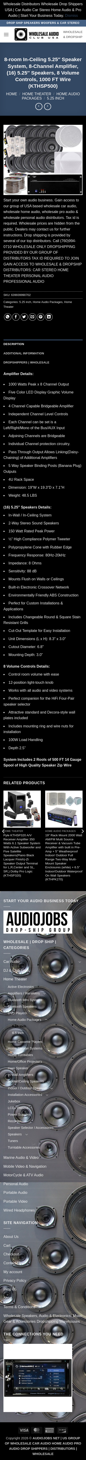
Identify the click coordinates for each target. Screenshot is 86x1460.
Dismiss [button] (71, 16)
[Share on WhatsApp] (7, 317)
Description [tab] (13, 344)
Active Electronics (21, 987)
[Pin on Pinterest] (40, 317)
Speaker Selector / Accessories (30, 1127)
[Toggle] (80, 961)
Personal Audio (15, 1184)
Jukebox (14, 1101)
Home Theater (36, 94)
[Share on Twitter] (24, 317)
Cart (6, 1245)
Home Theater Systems (25, 1048)
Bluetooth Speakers (22, 1006)
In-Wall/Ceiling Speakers (26, 1081)
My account (12, 1272)
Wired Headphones (19, 1210)
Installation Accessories (25, 1095)
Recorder (14, 1121)
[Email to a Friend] (32, 317)
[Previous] (3, 840)
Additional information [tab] (23, 353)
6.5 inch (18, 1033)
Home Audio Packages (47, 302)
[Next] (82, 840)
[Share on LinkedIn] (49, 317)
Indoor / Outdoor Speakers (27, 1088)
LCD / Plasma (18, 1108)
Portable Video (15, 1201)
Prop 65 (9, 1289)
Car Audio (11, 962)
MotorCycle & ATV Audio (23, 1175)
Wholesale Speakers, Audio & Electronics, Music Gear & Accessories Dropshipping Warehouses (42, 1319)
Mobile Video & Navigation (24, 1166)
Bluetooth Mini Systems (25, 1000)
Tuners (13, 1141)
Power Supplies (19, 1114)
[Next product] (38, 106)
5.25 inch (55, 98)
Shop (7, 1298)
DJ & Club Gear (16, 970)
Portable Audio (15, 1193)
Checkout (11, 1254)
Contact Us (12, 1263)
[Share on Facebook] (16, 317)
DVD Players (17, 1013)
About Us (11, 1237)
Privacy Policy (14, 1280)
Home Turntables (20, 1055)
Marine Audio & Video (21, 1157)
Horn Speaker (18, 1068)
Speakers (15, 1134)
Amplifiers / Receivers (24, 993)
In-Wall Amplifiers (20, 1075)
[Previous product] (47, 106)
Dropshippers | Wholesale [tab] (26, 362)
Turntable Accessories (24, 1147)
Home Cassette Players (25, 1042)
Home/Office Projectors (25, 1061)
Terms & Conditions (19, 1307)
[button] (6, 34)
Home (11, 94)
